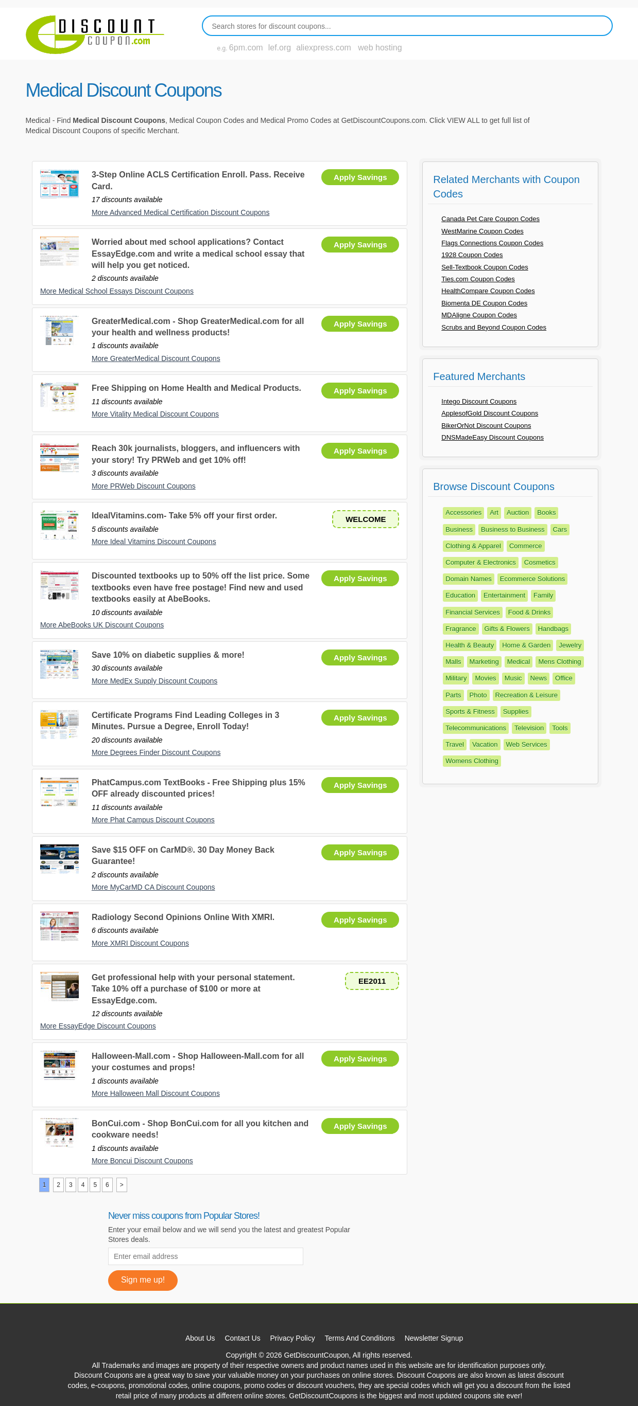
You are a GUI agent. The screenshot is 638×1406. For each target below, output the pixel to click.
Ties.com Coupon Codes (478, 279)
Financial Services (472, 612)
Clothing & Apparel (473, 546)
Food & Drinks (529, 612)
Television (529, 728)
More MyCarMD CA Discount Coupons (153, 887)
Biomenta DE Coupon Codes (484, 303)
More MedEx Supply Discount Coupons (154, 681)
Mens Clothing (559, 661)
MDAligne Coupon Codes (479, 315)
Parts (453, 695)
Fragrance (460, 629)
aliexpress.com (323, 47)
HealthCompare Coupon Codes (487, 291)
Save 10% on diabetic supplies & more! (168, 655)
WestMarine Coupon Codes (482, 231)
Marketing (484, 661)
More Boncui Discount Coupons (142, 1161)
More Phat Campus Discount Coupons (153, 820)
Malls (453, 661)
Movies (485, 678)
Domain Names (468, 579)
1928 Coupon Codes (472, 255)
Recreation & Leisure (526, 695)
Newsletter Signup (434, 1338)
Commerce (525, 546)
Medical (518, 661)
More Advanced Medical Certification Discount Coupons (181, 212)
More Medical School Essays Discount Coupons (117, 291)
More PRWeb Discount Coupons (144, 486)
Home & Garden (526, 645)
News (538, 678)
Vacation (485, 744)
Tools (559, 728)
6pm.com (246, 47)
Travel (454, 744)
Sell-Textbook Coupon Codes (484, 267)
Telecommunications (475, 728)
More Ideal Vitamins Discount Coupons (154, 541)
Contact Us (242, 1338)
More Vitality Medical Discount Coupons (155, 414)
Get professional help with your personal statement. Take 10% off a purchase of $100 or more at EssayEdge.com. (193, 989)
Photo (478, 695)
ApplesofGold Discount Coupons (489, 413)
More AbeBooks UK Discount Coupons (102, 625)
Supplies (516, 711)
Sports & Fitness (469, 711)
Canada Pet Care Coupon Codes (490, 219)
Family (543, 595)
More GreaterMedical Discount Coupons (156, 358)
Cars (560, 529)
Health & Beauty (469, 645)
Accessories (463, 512)
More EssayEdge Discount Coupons (98, 1026)
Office (564, 678)
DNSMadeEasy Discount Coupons (492, 437)
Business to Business (513, 529)
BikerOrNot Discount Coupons (486, 425)
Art (494, 512)
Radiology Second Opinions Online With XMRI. (183, 917)
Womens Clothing (471, 761)
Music (513, 678)
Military (456, 678)
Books (546, 512)
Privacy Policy (292, 1338)
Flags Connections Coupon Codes (492, 243)
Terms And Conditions (360, 1338)
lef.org (279, 47)
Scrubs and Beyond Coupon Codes (493, 327)
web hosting (380, 47)
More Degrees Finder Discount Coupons (156, 752)
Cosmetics (540, 562)
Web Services (526, 744)
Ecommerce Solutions (532, 579)
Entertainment (504, 595)
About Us (200, 1338)
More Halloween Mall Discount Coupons (156, 1093)
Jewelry (570, 645)
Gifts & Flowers (507, 629)
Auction (518, 512)
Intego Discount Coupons (478, 401)
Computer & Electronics (480, 562)
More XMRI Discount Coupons (140, 943)
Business (459, 529)
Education (460, 595)
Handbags (553, 629)
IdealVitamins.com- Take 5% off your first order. (184, 515)
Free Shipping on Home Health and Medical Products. (196, 388)
